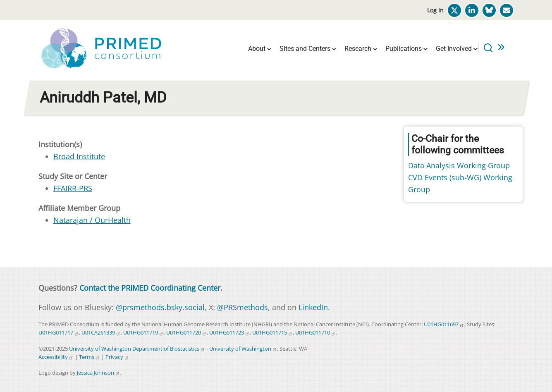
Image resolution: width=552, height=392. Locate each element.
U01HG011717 (58, 332)
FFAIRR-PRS (72, 188)
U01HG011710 (315, 332)
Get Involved (454, 49)
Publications (403, 49)
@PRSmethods (242, 307)
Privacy (117, 357)
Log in (435, 10)
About (256, 49)
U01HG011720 (186, 332)
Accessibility (56, 357)
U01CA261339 (101, 332)
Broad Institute (79, 156)
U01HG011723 (229, 332)
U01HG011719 (143, 332)
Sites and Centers (305, 49)
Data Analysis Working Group (459, 165)
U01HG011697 (444, 324)
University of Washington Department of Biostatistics (137, 348)
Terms (89, 357)
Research (357, 49)
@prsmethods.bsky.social (160, 307)
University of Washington (243, 348)
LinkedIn (313, 307)
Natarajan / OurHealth (92, 220)
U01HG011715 (272, 332)
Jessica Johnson (98, 372)
